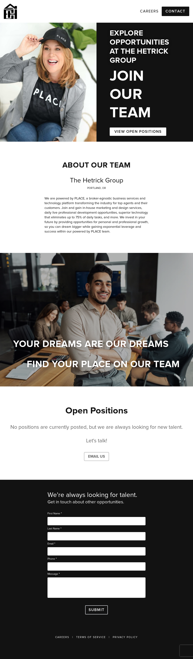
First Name (54, 513)
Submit (97, 610)
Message (53, 574)
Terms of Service (91, 637)
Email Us (96, 456)
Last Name (54, 528)
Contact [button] (175, 11)
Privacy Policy (125, 637)
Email (51, 543)
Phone (52, 558)
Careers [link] (149, 11)
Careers (62, 637)
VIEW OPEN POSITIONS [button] (138, 132)
